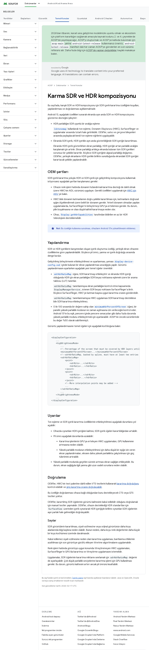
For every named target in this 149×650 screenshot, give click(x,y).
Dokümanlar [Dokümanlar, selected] (31, 3)
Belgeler (9, 11)
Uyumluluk (82, 18)
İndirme (45, 625)
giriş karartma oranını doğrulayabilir (84, 487)
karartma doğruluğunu (128, 483)
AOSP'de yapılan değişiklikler (101, 50)
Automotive (126, 18)
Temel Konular (76, 85)
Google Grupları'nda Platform (90, 635)
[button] (17, 23)
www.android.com (121, 630)
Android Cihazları (103, 18)
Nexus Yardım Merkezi (123, 625)
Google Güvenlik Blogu (87, 630)
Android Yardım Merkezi (124, 616)
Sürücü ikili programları (52, 639)
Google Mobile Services (124, 635)
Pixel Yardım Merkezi (122, 621)
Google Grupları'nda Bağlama (91, 644)
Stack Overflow (120, 639)
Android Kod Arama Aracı (60, 3)
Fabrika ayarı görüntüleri (53, 635)
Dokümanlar (61, 85)
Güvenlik (42, 18)
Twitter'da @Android (86, 616)
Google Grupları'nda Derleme (90, 639)
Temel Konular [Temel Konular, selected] (62, 18)
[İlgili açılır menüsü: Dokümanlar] (40, 3)
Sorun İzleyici (119, 644)
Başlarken (25, 18)
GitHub (45, 644)
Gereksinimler (48, 621)
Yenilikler (8, 18)
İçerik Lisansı (77, 578)
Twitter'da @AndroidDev (88, 621)
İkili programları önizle (52, 630)
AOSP (50, 85)
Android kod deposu (51, 616)
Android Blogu (83, 625)
